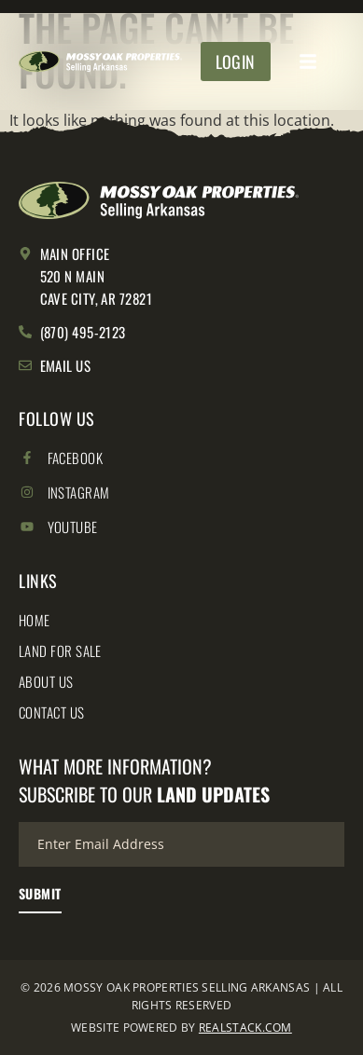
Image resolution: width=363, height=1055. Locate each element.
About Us (46, 681)
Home (34, 620)
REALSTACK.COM (245, 1027)
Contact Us (52, 712)
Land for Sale (60, 650)
